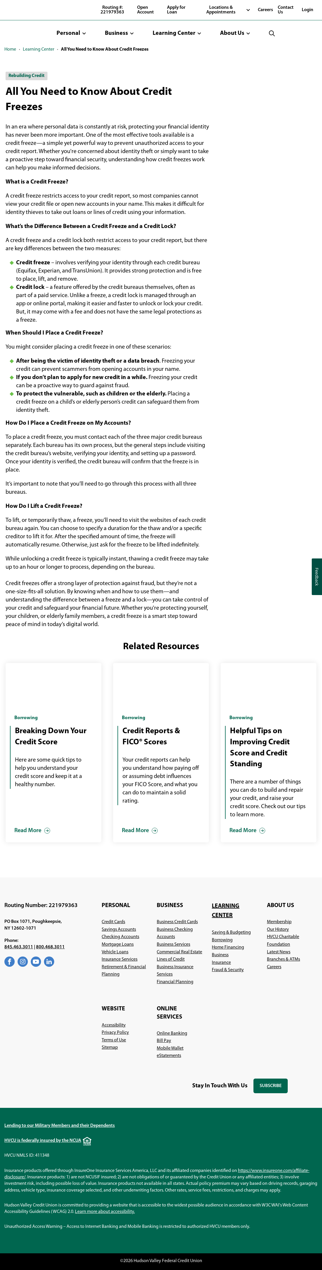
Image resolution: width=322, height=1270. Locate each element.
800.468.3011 (50, 947)
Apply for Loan (176, 10)
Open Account (145, 10)
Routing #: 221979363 (112, 10)
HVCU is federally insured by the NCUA (42, 1140)
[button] (71, 33)
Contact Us (286, 10)
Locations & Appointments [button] (221, 10)
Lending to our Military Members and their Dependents (59, 1125)
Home (10, 49)
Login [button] (307, 10)
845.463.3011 (18, 947)
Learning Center (38, 49)
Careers (265, 10)
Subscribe (274, 1088)
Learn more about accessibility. (105, 1211)
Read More (27, 831)
